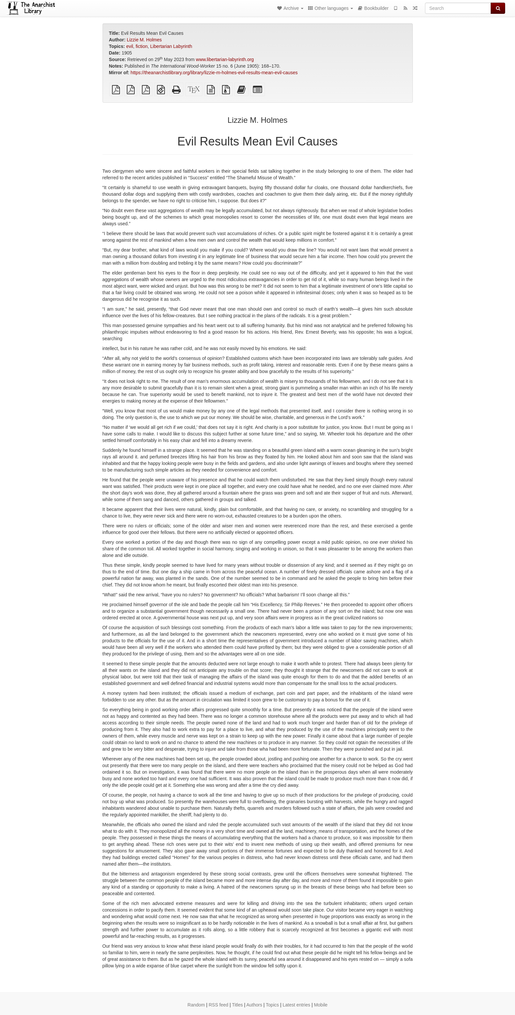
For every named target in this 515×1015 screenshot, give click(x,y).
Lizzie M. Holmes (144, 39)
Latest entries (296, 1004)
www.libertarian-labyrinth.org (225, 59)
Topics (272, 1004)
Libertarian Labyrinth (171, 46)
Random (196, 1004)
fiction (142, 46)
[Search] (458, 8)
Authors (254, 1004)
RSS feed (218, 1004)
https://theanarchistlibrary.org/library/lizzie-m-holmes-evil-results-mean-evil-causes (214, 72)
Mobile (320, 1004)
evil (129, 46)
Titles (237, 1004)
